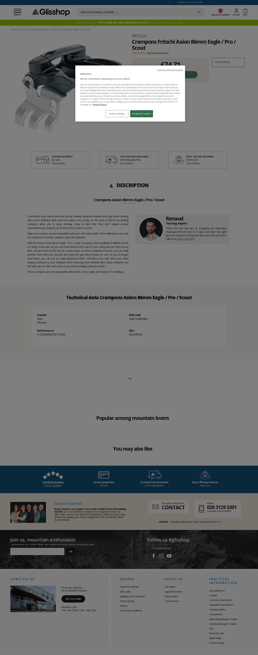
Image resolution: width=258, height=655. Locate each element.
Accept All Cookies (141, 113)
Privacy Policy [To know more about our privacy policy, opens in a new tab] (100, 104)
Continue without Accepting (170, 70)
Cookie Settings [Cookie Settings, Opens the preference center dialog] (117, 113)
